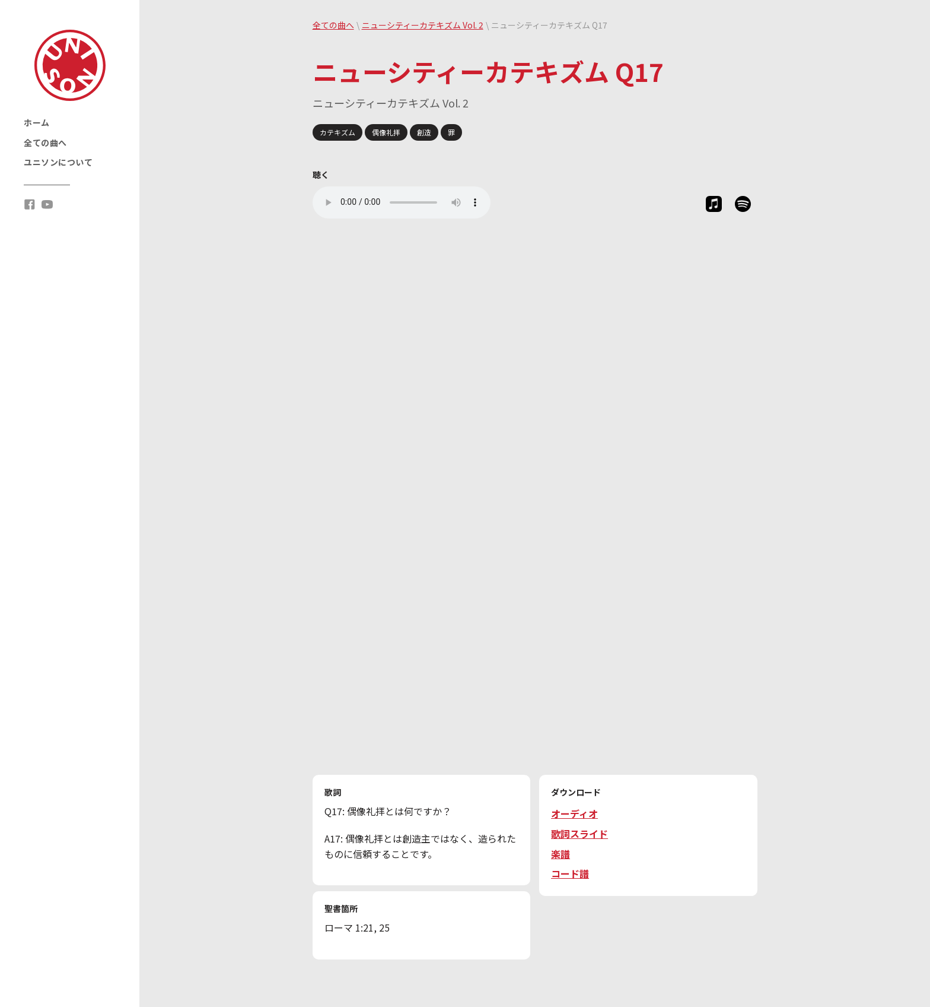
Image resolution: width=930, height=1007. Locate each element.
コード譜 (570, 873)
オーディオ (574, 813)
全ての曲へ (45, 142)
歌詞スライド (579, 833)
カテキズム (337, 132)
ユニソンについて (58, 162)
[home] (70, 65)
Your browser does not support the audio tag (402, 202)
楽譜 (560, 854)
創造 (424, 132)
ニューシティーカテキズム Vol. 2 (422, 25)
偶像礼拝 (386, 132)
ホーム (37, 122)
